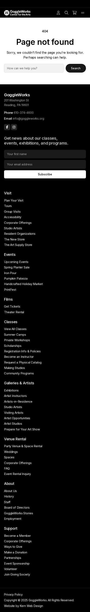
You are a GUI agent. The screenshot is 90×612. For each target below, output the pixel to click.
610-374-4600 (23, 113)
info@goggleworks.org (28, 118)
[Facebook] (7, 127)
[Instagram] (14, 127)
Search (76, 68)
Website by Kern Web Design (23, 606)
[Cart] (74, 13)
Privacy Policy (13, 594)
